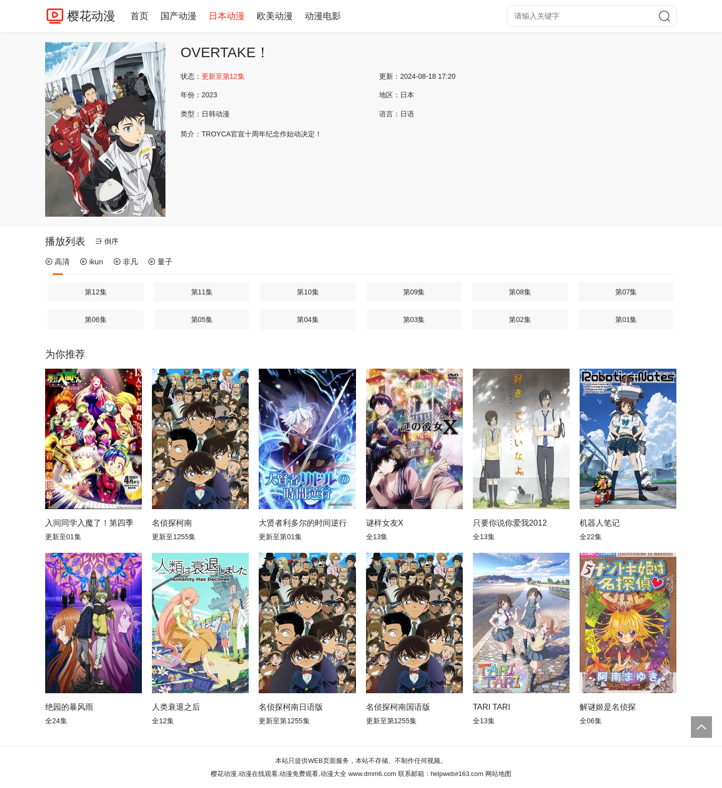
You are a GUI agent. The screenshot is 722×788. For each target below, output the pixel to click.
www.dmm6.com (372, 773)
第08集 (520, 292)
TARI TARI (491, 707)
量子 (160, 261)
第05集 (202, 320)
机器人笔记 (600, 523)
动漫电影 (323, 16)
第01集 (626, 320)
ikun (91, 261)
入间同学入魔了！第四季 (89, 523)
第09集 (414, 292)
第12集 (96, 292)
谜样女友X (385, 523)
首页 (139, 16)
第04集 (308, 320)
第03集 (414, 320)
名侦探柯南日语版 (291, 707)
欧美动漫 (275, 16)
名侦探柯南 (172, 523)
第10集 (308, 292)
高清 (57, 261)
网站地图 (498, 773)
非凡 (125, 261)
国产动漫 (178, 16)
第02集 (520, 320)
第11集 (202, 292)
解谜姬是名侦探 (608, 707)
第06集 (96, 320)
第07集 (626, 292)
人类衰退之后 (176, 707)
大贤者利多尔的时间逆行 (303, 523)
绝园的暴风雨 (69, 707)
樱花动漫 (91, 16)
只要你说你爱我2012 (510, 523)
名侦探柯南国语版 (398, 707)
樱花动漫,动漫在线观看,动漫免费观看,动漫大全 (278, 773)
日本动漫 (227, 16)
